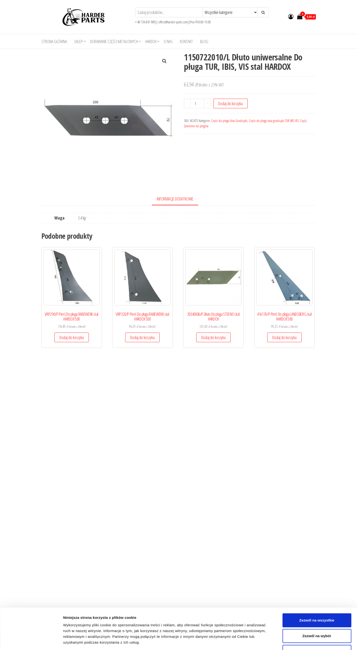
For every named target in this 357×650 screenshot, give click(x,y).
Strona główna (54, 41)
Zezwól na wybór (316, 487)
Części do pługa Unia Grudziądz (229, 120)
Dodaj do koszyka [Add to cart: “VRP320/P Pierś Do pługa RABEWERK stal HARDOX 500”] (144, 338)
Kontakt (186, 41)
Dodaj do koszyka (230, 103)
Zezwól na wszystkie (316, 471)
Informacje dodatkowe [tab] (175, 199)
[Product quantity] (197, 103)
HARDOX (150, 41)
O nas (168, 41)
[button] (164, 61)
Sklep (78, 41)
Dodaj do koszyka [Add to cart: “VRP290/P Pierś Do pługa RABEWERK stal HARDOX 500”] (72, 338)
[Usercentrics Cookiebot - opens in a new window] (31, 590)
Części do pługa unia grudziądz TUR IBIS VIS (274, 120)
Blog (204, 41)
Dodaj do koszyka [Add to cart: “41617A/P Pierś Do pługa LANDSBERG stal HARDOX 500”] (72, 454)
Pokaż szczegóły (256, 590)
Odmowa (316, 502)
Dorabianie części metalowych (114, 41)
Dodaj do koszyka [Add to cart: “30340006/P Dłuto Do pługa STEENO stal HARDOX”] (216, 338)
